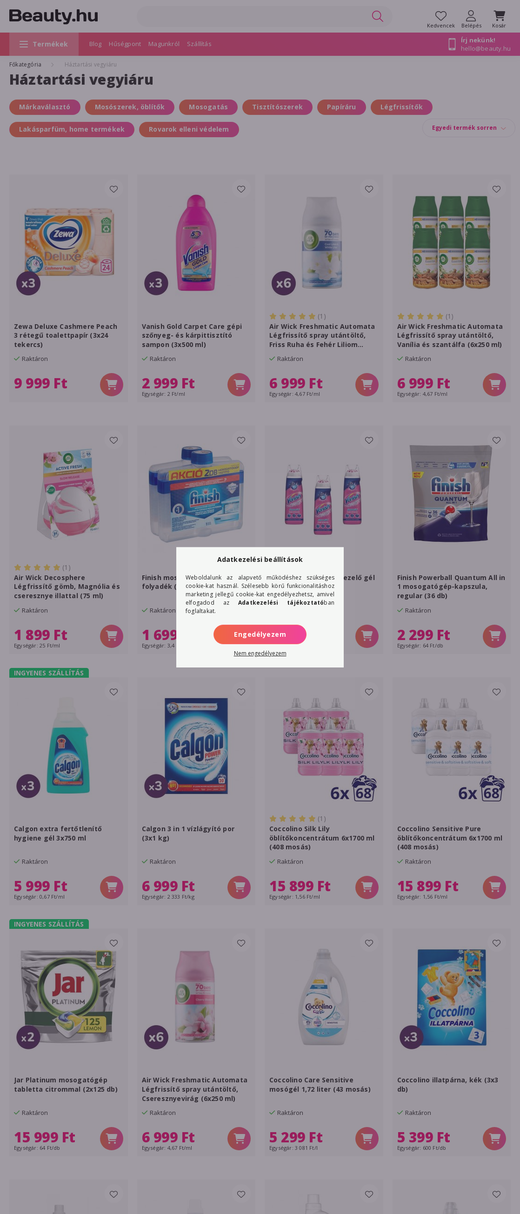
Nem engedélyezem (260, 653)
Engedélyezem (260, 634)
